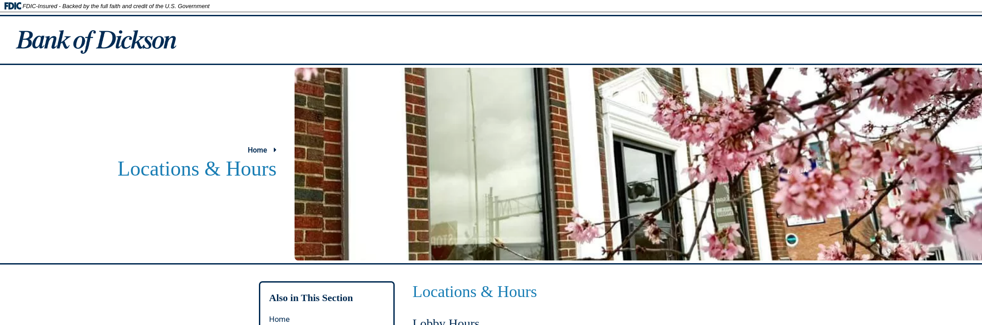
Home (262, 150)
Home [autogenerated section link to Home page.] (279, 319)
